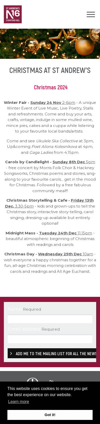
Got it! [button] (50, 415)
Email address (24, 329)
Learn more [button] (18, 401)
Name (15, 309)
